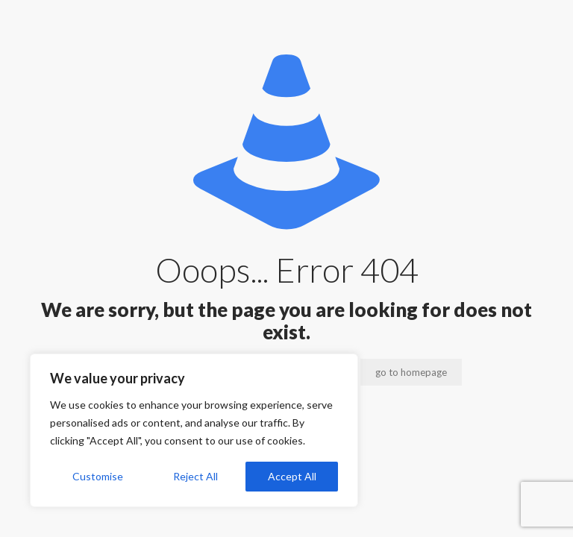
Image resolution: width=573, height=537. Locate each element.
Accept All (292, 476)
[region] (194, 430)
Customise (97, 476)
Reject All (195, 476)
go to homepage (411, 372)
